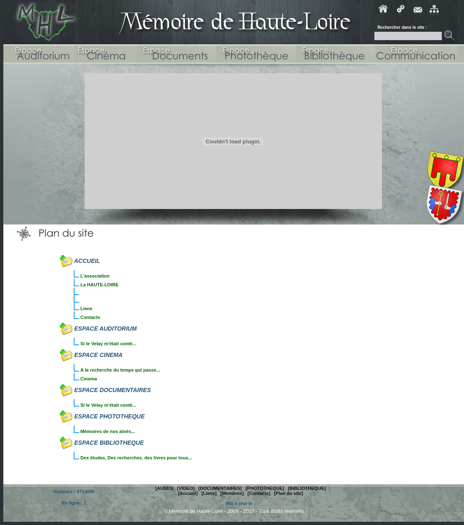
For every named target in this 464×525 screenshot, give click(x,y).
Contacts (90, 317)
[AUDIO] (164, 488)
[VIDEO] (186, 488)
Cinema (88, 378)
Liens (86, 308)
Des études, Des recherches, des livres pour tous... (136, 457)
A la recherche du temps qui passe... (120, 369)
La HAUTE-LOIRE (99, 284)
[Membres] (232, 493)
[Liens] (209, 493)
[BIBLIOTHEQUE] (307, 488)
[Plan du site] (288, 493)
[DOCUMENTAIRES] (220, 488)
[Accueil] (187, 493)
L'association (95, 275)
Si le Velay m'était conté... (108, 343)
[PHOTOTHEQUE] (264, 488)
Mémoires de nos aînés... (107, 431)
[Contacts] (258, 493)
